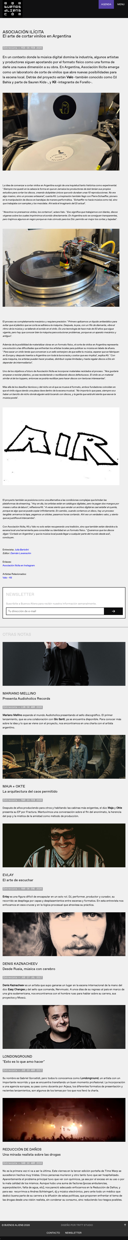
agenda (106, 4)
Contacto (53, 1232)
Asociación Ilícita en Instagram (19, 565)
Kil (10, 577)
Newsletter (73, 1232)
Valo (5, 577)
